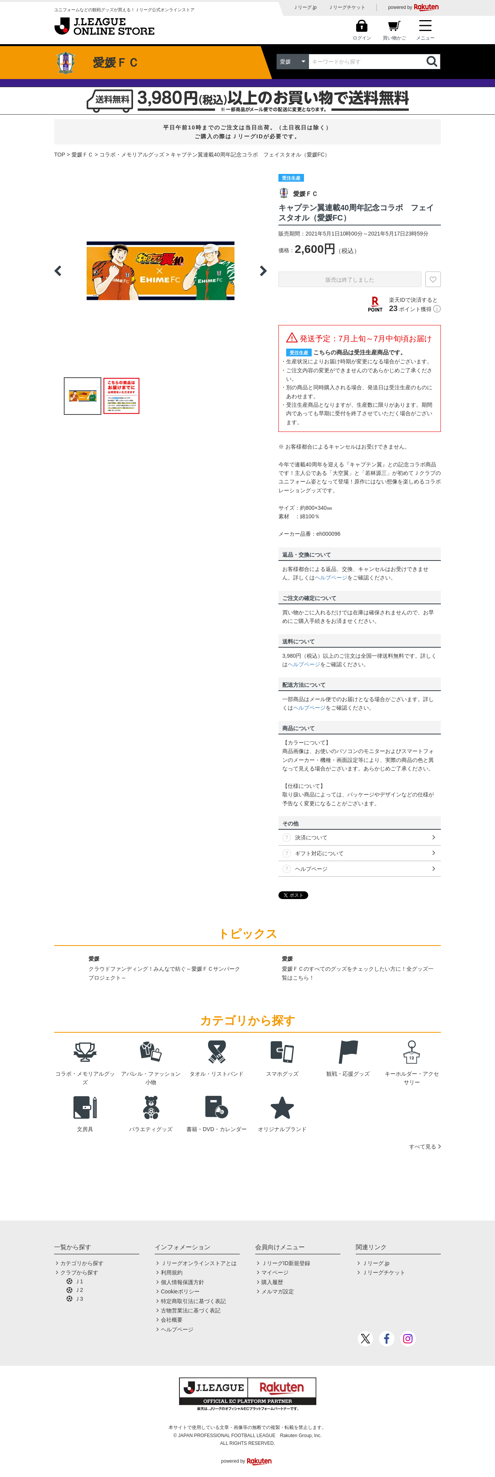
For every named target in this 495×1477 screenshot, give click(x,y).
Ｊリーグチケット (346, 7)
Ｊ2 (79, 1290)
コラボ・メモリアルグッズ (131, 154)
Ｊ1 (79, 1281)
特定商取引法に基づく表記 (193, 1301)
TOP (59, 154)
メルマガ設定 (277, 1291)
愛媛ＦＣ (82, 154)
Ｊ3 (79, 1299)
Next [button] (263, 270)
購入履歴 (272, 1282)
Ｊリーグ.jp (305, 7)
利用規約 (172, 1272)
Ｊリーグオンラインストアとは (199, 1263)
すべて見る (422, 1146)
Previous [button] (57, 270)
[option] (160, 271)
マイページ (274, 1272)
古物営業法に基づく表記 (190, 1310)
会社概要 (172, 1320)
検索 (432, 61)
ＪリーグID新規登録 (285, 1263)
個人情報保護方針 (182, 1282)
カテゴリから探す (82, 1263)
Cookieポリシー (180, 1291)
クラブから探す (79, 1272)
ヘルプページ (331, 577)
